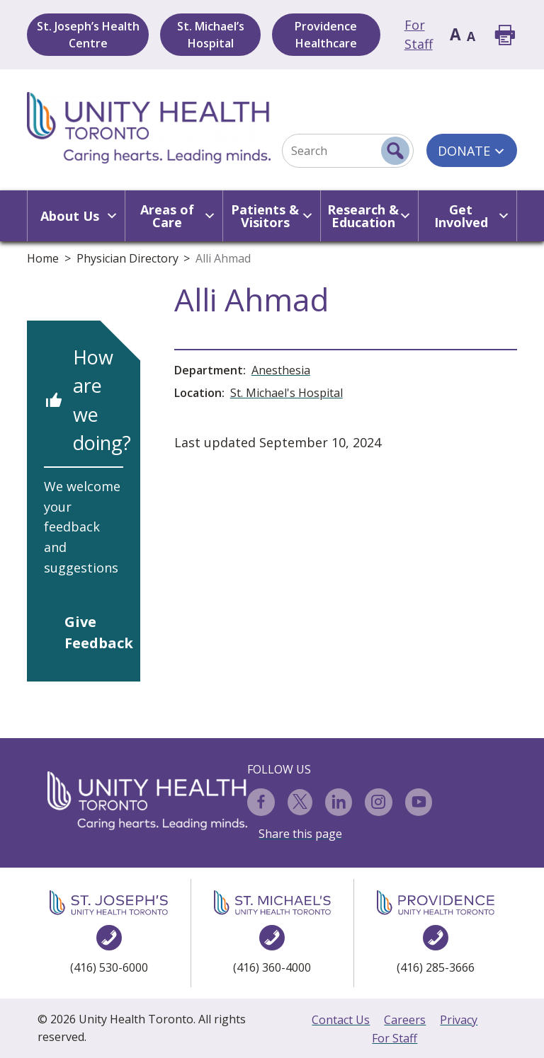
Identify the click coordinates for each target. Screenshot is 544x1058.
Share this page (300, 833)
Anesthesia (280, 370)
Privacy (458, 1020)
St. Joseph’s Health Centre (88, 34)
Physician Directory (127, 258)
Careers (405, 1020)
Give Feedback (93, 632)
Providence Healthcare (326, 34)
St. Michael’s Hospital (210, 34)
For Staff (394, 1038)
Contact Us (341, 1020)
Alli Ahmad (223, 258)
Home (43, 258)
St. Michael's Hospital (286, 393)
